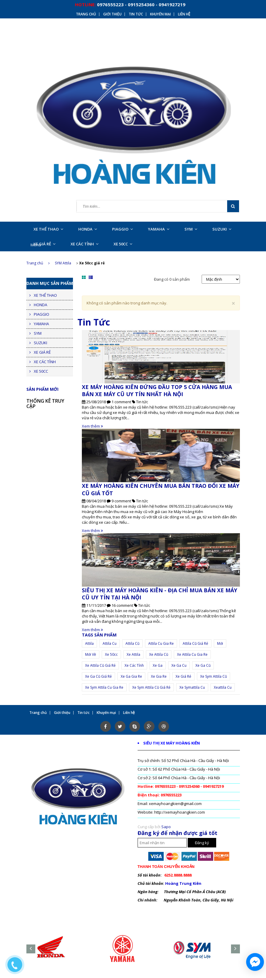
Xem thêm (92, 426)
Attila (89, 643)
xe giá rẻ (183, 676)
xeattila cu (223, 687)
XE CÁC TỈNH (84, 244)
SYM (190, 229)
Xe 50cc (111, 654)
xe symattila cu (192, 687)
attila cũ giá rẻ (195, 643)
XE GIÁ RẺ (44, 244)
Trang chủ (86, 14)
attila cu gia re (161, 643)
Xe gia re (159, 676)
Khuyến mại (160, 14)
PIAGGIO (122, 229)
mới (220, 643)
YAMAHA (158, 229)
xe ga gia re (131, 676)
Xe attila (133, 654)
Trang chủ (38, 263)
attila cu (110, 643)
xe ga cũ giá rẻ (98, 676)
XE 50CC (123, 244)
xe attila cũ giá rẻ (100, 665)
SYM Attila (63, 263)
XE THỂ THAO (48, 229)
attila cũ (132, 643)
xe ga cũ (203, 665)
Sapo (166, 826)
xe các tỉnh (134, 665)
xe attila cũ (158, 654)
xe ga (158, 665)
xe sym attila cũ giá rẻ (151, 687)
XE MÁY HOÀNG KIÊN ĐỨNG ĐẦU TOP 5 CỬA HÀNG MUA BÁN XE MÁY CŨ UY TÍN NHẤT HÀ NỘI (157, 390)
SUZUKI (221, 229)
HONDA (87, 229)
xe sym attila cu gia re (104, 687)
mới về (90, 654)
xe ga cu (179, 665)
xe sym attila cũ (213, 676)
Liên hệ (184, 14)
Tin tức (136, 14)
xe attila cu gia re (192, 654)
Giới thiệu (112, 14)
